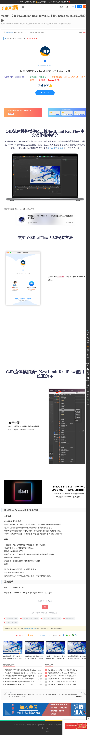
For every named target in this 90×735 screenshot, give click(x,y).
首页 (2, 24)
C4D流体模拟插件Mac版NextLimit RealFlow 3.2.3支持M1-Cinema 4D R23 (77, 658)
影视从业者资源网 (56, 148)
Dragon (57, 725)
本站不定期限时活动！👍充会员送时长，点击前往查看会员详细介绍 (43, 2)
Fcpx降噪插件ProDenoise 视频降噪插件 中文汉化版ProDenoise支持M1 (19, 676)
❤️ (69, 2)
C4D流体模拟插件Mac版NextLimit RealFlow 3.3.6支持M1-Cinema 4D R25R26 (12, 658)
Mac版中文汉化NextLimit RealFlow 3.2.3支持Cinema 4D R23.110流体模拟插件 (55, 658)
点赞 (18, 635)
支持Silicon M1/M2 (45, 66)
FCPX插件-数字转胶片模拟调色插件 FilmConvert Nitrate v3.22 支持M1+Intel (19, 670)
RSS (47, 729)
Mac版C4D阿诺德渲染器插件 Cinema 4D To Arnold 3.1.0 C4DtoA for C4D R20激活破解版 (19, 673)
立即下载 (45, 93)
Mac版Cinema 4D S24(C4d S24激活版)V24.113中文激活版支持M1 (61, 676)
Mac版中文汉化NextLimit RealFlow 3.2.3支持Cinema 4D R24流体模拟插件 (45, 24)
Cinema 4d (14, 24)
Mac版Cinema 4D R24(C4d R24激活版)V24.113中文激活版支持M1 (61, 670)
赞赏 (45, 607)
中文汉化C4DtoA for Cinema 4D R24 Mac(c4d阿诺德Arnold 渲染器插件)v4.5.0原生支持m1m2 (61, 673)
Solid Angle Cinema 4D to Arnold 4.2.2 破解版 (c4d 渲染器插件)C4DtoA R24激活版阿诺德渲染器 (61, 685)
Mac (7, 24)
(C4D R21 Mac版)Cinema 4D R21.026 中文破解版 (61, 682)
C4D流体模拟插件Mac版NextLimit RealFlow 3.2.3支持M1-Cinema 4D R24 (34, 658)
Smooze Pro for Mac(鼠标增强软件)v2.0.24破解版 (19, 681)
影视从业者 (9, 32)
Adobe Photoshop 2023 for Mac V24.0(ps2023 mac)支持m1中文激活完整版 (19, 679)
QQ (42, 729)
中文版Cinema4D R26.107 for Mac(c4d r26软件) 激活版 (61, 679)
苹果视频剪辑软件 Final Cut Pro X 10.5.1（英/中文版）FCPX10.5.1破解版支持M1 (19, 684)
